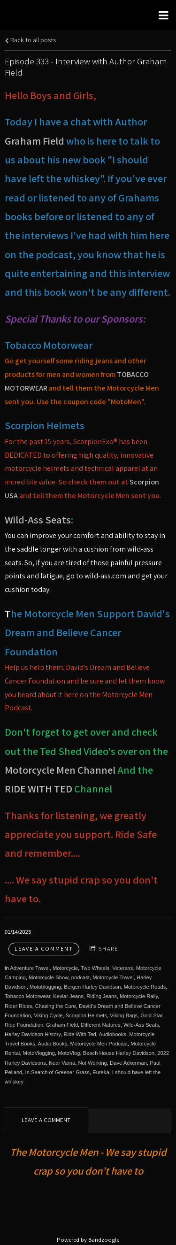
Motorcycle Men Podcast (99, 1043)
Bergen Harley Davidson (92, 987)
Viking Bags (124, 1015)
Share (104, 949)
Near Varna (62, 1063)
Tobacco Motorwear (27, 996)
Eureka (100, 1072)
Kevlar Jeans (68, 996)
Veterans (122, 968)
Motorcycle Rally (139, 996)
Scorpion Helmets (86, 1015)
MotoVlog (69, 1053)
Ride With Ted (79, 1034)
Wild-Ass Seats (38, 519)
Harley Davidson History (33, 1034)
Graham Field (34, 140)
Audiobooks (112, 1034)
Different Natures (100, 1025)
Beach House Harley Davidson (118, 1053)
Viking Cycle (48, 1015)
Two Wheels (95, 968)
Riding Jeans (101, 996)
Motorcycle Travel (113, 977)
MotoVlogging (39, 1053)
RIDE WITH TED (39, 788)
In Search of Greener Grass (57, 1072)
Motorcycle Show (49, 977)
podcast (80, 977)
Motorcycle (65, 968)
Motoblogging (45, 987)
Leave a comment (44, 948)
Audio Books (52, 1043)
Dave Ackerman (128, 1063)
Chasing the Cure (55, 1006)
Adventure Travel (30, 968)
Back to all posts (30, 39)
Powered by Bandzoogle (88, 1240)
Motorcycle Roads (145, 987)
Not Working (92, 1063)
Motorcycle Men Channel (60, 769)
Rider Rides (18, 1006)
